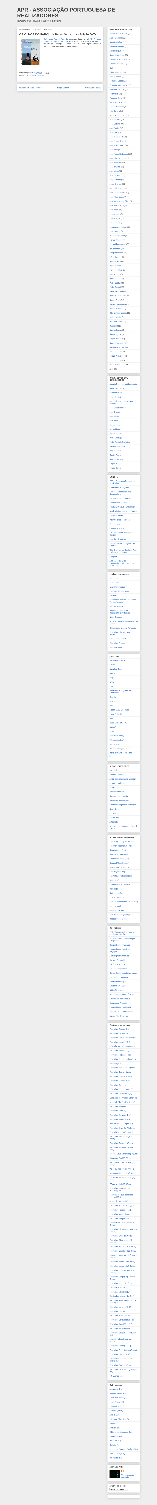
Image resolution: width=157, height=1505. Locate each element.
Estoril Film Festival (117, 587)
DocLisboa (114, 578)
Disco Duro (114, 809)
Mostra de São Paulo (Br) (120, 1201)
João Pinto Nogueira (118, 158)
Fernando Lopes (116, 81)
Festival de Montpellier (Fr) (120, 1214)
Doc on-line (114, 818)
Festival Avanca (116, 647)
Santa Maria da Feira (118, 723)
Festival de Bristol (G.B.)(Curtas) (123, 1247)
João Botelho (115, 124)
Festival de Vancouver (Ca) (121, 1283)
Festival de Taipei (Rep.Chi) (121, 1324)
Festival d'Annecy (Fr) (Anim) (121, 1132)
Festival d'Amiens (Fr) (118, 1288)
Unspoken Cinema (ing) (119, 867)
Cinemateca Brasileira (118, 1003)
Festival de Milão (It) (118, 1111)
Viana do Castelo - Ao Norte (121, 753)
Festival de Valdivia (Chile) (120, 1081)
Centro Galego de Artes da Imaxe (123, 973)
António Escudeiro (117, 46)
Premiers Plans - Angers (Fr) (121, 1124)
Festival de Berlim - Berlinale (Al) (123, 1038)
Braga (112, 678)
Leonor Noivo (115, 218)
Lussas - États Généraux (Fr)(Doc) (124, 1154)
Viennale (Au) (115, 1063)
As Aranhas (114, 788)
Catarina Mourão (116, 64)
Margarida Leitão (116, 253)
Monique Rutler (116, 270)
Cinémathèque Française (120, 945)
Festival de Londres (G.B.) (120, 1307)
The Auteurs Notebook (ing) (121, 876)
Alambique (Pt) (116, 1389)
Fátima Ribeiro (115, 76)
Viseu (112, 757)
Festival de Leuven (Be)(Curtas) (122, 1266)
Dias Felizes (114, 770)
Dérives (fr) (114, 889)
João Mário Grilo (116, 137)
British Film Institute (117, 990)
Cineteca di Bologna (118, 982)
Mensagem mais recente (30, 88)
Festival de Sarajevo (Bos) (120, 1115)
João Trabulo (115, 167)
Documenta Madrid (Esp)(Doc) (122, 1173)
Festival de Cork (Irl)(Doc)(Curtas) (123, 1251)
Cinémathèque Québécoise (121, 1007)
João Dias (114, 132)
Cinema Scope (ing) (118, 850)
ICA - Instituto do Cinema (120, 498)
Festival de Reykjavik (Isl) (120, 1119)
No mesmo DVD (57, 41)
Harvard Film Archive (118, 960)
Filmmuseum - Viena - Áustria (122, 994)
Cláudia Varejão (116, 393)
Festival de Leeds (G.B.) (119, 1311)
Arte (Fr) (113, 1423)
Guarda (113, 697)
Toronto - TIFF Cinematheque (121, 1012)
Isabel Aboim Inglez (117, 115)
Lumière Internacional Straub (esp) (124, 902)
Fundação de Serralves (119, 503)
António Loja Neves (117, 51)
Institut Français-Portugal (120, 520)
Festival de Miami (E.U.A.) (120, 1346)
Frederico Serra (116, 98)
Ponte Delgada (116, 714)
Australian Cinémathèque (120, 999)
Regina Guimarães (117, 304)
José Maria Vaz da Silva (119, 201)
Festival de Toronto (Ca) (119, 1051)
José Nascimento (117, 205)
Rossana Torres (116, 322)
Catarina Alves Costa (118, 59)
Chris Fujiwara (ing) (117, 872)
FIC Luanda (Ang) (117, 1376)
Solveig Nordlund (117, 343)
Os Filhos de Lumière (118, 539)
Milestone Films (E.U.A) (119, 1419)
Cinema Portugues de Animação (123, 805)
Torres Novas (115, 744)
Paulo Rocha (115, 279)
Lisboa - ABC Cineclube (119, 710)
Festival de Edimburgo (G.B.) (121, 1089)
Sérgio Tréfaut (115, 339)
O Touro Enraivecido (118, 783)
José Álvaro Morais (117, 193)
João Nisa (114, 150)
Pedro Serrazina (67, 39)
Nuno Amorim (115, 274)
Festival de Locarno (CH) (120, 1042)
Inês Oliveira (115, 111)
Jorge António (115, 180)
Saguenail (114, 326)
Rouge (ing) (114, 880)
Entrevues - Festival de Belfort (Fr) (124, 1098)
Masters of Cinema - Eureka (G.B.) (124, 1449)
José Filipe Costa (117, 197)
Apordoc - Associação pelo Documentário (120, 493)
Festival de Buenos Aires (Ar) (121, 1076)
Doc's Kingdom (116, 617)
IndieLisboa (114, 583)
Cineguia (113, 556)
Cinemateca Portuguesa (119, 487)
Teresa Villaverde (117, 356)
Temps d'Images (116, 606)
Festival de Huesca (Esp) (120, 1354)
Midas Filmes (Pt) (117, 1402)
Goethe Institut (115, 524)
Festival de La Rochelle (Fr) (121, 1093)
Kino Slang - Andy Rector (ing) (122, 841)
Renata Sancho (116, 309)
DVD (29, 75)
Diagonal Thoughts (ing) (119, 863)
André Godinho (116, 38)
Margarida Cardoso (117, 244)
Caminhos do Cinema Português (123, 628)
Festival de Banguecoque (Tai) (122, 1320)
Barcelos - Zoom (116, 669)
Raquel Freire (115, 300)
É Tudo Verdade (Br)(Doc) (120, 1184)
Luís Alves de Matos (118, 227)
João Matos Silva (117, 141)
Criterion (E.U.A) (116, 1410)
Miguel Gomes (115, 266)
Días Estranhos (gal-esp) (120, 914)
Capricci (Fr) (115, 1428)
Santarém (113, 727)
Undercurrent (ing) (117, 910)
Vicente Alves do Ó (117, 365)
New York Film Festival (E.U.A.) (122, 1102)
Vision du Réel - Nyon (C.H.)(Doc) (123, 1169)
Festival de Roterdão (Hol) (120, 1055)
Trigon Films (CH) (117, 1406)
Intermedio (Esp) (116, 1458)
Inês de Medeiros (117, 107)
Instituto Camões (116, 515)
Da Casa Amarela (117, 792)
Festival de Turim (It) (118, 1085)
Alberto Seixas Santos (119, 33)
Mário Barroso (115, 257)
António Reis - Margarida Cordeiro (123, 384)
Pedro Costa (115, 287)
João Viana (114, 171)
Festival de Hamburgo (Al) (120, 1210)
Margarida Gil (115, 248)
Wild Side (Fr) (115, 1441)
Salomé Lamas (116, 330)
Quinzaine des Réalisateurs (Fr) (122, 1046)
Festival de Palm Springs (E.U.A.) (123, 1350)
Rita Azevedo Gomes (118, 313)
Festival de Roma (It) (118, 1106)
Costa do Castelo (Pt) (118, 1398)
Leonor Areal (115, 214)
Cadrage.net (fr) (116, 893)
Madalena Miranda (117, 236)
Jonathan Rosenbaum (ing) (121, 846)
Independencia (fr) (117, 897)
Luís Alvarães (115, 223)
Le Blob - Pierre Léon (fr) (120, 884)
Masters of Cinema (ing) (119, 854)
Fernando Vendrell (117, 89)
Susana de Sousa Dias (119, 347)
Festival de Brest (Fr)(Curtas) (121, 1236)
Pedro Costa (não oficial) (120, 442)
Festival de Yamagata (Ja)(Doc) (122, 1068)
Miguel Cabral (115, 261)
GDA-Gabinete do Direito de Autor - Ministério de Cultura (123, 551)
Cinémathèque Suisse (118, 986)
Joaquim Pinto (115, 175)
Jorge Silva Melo (116, 188)
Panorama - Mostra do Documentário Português (120, 612)
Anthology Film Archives (119, 956)
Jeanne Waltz (115, 119)
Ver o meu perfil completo (127, 1476)
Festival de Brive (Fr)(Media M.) (122, 1128)
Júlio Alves (114, 210)
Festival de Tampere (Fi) (119, 1218)
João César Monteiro (118, 408)
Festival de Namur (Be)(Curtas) (122, 1262)
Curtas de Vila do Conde (119, 591)
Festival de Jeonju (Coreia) (120, 1072)
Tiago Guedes (115, 360)
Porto (112, 718)
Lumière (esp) (115, 906)
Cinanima (113, 596)
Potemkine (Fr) (116, 1436)
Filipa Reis (114, 94)
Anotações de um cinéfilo (120, 800)
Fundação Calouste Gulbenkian (122, 507)
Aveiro (112, 665)
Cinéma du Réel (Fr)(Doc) (120, 1158)
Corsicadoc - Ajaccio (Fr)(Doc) (122, 1296)
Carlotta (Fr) (114, 1445)
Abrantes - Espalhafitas (119, 660)
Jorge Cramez (115, 184)
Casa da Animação (117, 528)
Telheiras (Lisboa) (117, 736)
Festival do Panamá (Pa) (120, 1328)
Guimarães (114, 701)
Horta (112, 706)
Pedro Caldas (115, 283)
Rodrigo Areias (116, 317)
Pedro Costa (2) (116, 438)
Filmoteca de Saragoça (119, 977)
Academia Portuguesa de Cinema (123, 511)
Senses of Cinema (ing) (119, 859)
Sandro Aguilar (116, 334)
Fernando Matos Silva (118, 85)
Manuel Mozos (115, 240)
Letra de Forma (116, 813)
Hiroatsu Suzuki (116, 102)
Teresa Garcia (115, 352)
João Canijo (114, 128)
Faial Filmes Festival (118, 639)
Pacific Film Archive (117, 964)
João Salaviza (115, 162)
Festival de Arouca (117, 643)
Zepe (112, 369)
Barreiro (113, 673)
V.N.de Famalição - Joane (120, 749)
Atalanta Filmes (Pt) (118, 1393)
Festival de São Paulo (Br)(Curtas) (124, 1206)
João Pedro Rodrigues (119, 154)
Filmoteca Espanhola (118, 969)
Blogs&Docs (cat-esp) (118, 919)
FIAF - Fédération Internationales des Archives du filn (123, 933)
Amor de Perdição (117, 775)
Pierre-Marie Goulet (117, 296)
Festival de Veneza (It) (119, 1033)
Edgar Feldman (116, 72)
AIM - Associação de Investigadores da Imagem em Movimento (122, 563)
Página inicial (63, 88)
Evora (112, 682)
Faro (111, 686)
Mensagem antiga (93, 88)
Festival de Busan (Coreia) (120, 1315)
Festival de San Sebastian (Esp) (123, 1059)
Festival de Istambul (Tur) (120, 1292)
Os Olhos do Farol (50, 39)
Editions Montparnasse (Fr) (121, 1432)
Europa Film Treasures (119, 1016)
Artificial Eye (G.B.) (117, 1453)
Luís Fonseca (115, 231)
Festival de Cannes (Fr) (119, 1029)
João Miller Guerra (117, 145)
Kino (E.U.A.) (115, 1415)
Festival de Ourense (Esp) (120, 1365)
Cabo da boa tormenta (119, 796)
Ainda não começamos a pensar (123, 779)
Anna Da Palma (116, 42)
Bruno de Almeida (117, 55)
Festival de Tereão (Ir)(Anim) (121, 1143)
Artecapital (114, 822)
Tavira (112, 731)
